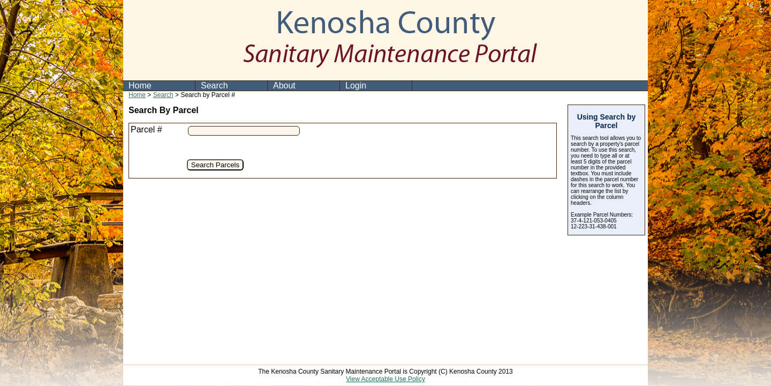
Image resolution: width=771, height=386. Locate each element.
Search (214, 85)
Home (140, 85)
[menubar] (267, 86)
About (284, 85)
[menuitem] (159, 86)
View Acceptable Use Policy (385, 379)
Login (355, 85)
